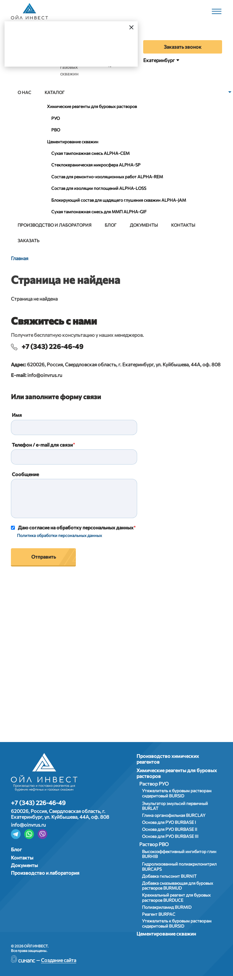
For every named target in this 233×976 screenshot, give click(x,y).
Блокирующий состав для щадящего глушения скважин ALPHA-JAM (118, 200)
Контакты (183, 225)
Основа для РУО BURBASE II (169, 829)
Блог (110, 225)
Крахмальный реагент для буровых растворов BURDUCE (176, 897)
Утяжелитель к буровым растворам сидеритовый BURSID (176, 793)
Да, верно (29, 50)
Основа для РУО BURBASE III (170, 836)
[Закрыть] (131, 26)
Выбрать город (78, 50)
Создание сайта (58, 960)
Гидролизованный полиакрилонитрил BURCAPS (179, 866)
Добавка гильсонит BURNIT (169, 876)
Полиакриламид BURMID (166, 907)
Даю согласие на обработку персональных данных (75, 527)
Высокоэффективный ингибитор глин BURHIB (179, 854)
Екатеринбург (159, 60)
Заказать (28, 240)
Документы (144, 225)
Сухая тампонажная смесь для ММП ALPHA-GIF (99, 211)
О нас (24, 92)
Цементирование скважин (72, 141)
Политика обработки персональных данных (59, 535)
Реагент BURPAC (158, 914)
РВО (55, 129)
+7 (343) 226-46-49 (52, 346)
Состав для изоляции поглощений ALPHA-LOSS (98, 188)
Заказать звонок (182, 47)
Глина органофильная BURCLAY (173, 815)
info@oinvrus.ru (44, 375)
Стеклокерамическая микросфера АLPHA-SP (95, 164)
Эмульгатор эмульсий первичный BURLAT (175, 806)
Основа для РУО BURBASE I (169, 822)
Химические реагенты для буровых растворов (92, 106)
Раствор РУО (154, 783)
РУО (55, 118)
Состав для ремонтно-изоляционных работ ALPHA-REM (107, 176)
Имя (17, 415)
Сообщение (25, 474)
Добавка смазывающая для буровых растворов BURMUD (177, 885)
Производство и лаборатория (54, 225)
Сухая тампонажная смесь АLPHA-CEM (90, 153)
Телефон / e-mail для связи (42, 445)
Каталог (55, 92)
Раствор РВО (154, 844)
